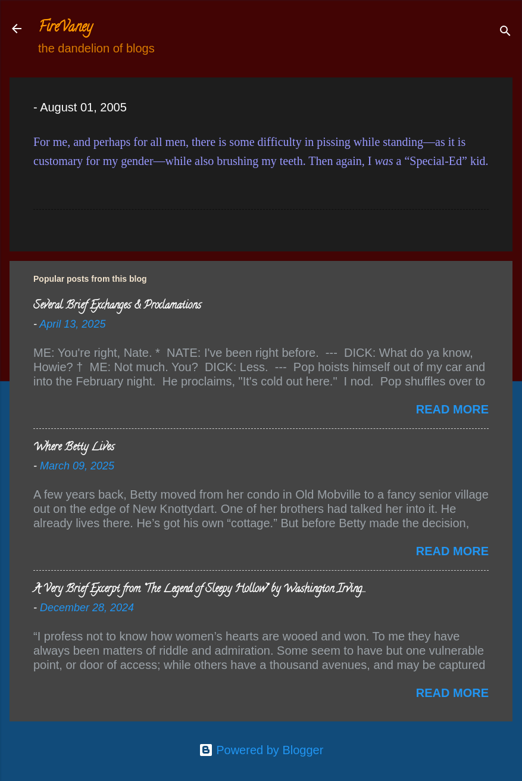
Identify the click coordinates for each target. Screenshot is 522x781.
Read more (452, 409)
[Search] (505, 32)
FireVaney (65, 28)
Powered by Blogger (261, 750)
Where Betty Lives (73, 448)
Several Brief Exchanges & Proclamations (117, 306)
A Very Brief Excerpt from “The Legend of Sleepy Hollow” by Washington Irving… (199, 589)
